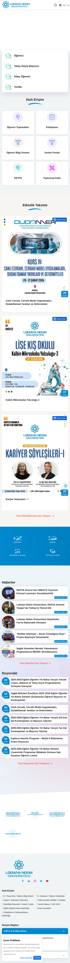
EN (68, 5)
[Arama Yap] (55, 5)
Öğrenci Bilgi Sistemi (25, 896)
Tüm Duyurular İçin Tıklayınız (35, 763)
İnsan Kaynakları (44, 908)
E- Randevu (42, 896)
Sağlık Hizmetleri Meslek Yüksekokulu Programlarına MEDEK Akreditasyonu (37, 650)
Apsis (31, 904)
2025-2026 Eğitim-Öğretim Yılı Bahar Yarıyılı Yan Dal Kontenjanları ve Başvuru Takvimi (39, 730)
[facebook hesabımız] (23, 881)
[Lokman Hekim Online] (65, 486)
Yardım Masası (44, 904)
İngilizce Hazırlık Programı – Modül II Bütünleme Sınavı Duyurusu (37, 740)
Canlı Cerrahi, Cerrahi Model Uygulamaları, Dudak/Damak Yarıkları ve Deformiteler (29, 302)
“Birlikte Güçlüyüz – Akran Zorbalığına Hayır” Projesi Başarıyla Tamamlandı (41, 635)
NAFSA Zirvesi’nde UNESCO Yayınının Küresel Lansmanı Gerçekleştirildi (37, 592)
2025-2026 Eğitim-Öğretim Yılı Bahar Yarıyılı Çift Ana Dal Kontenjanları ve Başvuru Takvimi (39, 719)
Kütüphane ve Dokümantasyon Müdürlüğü (15, 914)
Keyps (6, 900)
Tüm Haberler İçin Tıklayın (34, 663)
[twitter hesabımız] (41, 881)
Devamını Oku (61, 597)
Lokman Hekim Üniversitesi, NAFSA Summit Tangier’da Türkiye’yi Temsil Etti (40, 606)
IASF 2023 (56, 904)
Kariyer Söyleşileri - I (17, 499)
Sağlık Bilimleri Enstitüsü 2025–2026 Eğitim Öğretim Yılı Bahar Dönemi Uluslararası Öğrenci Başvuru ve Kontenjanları (39, 696)
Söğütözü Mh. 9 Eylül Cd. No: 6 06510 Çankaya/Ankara (28, 938)
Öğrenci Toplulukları (57, 896)
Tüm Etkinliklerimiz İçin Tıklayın (35, 516)
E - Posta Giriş (9, 896)
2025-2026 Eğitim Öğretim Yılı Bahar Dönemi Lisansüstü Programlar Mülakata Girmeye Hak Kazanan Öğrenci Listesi (36, 752)
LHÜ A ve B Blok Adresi (15, 931)
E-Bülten (62, 900)
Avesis (24, 904)
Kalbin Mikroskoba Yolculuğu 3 (22, 400)
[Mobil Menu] (60, 5)
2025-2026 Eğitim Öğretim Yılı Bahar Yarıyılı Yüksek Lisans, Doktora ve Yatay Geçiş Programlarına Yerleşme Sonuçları (38, 683)
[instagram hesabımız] (35, 881)
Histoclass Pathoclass (19, 900)
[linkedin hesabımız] (29, 881)
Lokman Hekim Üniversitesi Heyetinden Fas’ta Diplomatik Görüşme (37, 621)
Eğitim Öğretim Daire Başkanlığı (16, 908)
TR (64, 5)
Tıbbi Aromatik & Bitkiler (47, 900)
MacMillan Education (12, 904)
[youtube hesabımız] (47, 881)
